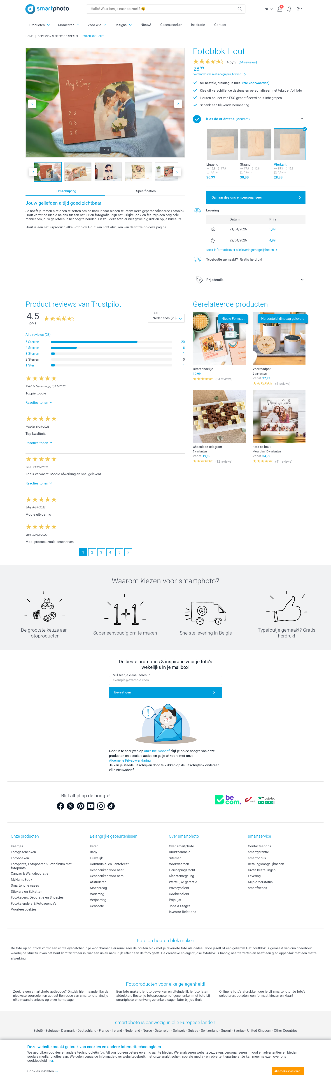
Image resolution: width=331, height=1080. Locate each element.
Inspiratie (198, 25)
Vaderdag (97, 894)
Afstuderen (98, 882)
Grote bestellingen (261, 870)
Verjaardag (98, 900)
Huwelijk (96, 858)
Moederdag (98, 888)
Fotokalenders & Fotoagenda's (33, 904)
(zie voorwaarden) (255, 83)
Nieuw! (146, 25)
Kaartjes (17, 846)
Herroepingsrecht (182, 870)
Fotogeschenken (23, 852)
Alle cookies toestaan (287, 1071)
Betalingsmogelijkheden (266, 864)
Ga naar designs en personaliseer (237, 197)
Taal (155, 313)
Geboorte (97, 906)
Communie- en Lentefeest (109, 864)
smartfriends (257, 888)
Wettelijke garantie (183, 882)
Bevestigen (122, 693)
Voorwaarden (179, 864)
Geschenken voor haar (107, 870)
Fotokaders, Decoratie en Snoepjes (37, 897)
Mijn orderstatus (260, 882)
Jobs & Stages (180, 906)
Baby (93, 852)
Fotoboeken (20, 858)
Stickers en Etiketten (26, 892)
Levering (254, 876)
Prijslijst (175, 900)
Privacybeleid (179, 888)
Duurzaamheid (179, 852)
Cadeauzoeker (171, 25)
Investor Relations (182, 912)
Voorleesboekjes (24, 909)
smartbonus (257, 858)
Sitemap (175, 858)
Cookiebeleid (179, 894)
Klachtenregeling (181, 876)
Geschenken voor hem (107, 876)
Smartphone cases (25, 885)
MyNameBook (21, 880)
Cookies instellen (42, 1071)
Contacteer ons (259, 846)
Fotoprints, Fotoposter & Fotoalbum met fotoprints (41, 866)
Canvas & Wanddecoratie (29, 873)
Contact (220, 25)
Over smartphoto (181, 846)
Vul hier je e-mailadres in (131, 675)
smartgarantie (258, 852)
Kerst (94, 846)
